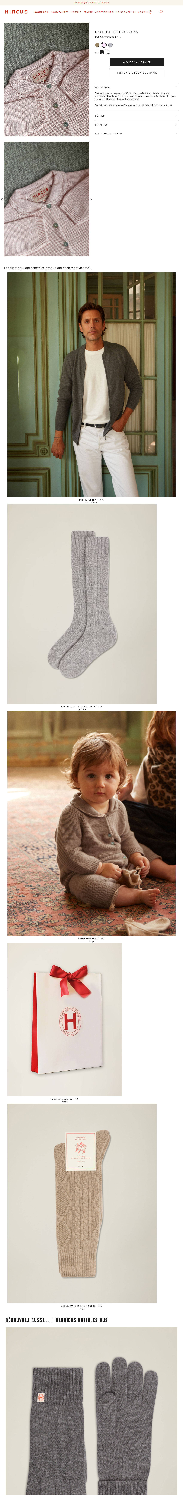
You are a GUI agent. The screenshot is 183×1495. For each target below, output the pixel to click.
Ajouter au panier (137, 62)
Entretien (101, 124)
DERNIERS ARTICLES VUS (82, 1320)
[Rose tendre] (104, 45)
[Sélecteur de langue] (150, 12)
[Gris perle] (110, 45)
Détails (100, 115)
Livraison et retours (108, 133)
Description (103, 87)
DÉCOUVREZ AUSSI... (27, 1320)
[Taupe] (97, 45)
